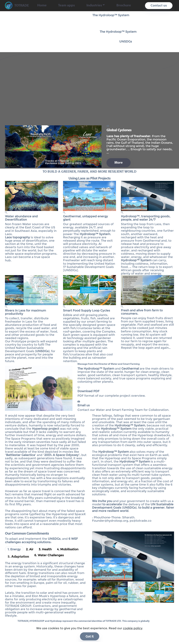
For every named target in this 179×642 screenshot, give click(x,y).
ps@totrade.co (140, 520)
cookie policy (132, 639)
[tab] (14, 549)
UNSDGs (125, 41)
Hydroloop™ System (136, 260)
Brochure (123, 5)
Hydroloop (56, 621)
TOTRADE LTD (113, 621)
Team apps (66, 5)
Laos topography (17, 237)
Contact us (159, 5)
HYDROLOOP (36, 621)
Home (42, 5)
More (118, 162)
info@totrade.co (33, 630)
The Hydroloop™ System (110, 15)
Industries (94, 5)
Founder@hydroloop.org (110, 520)
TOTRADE (21, 5)
